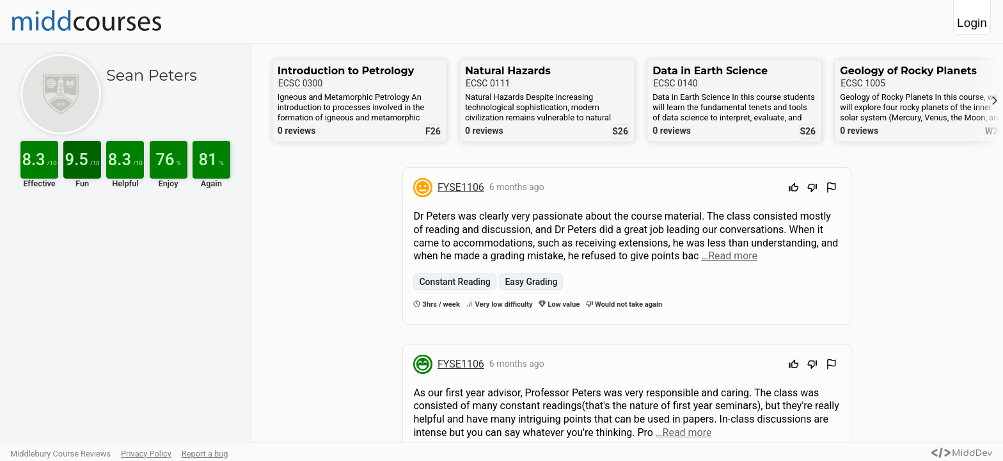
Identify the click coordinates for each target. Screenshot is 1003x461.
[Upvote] (793, 189)
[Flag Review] (831, 189)
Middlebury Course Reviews (60, 453)
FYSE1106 (461, 187)
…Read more (729, 256)
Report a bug (205, 453)
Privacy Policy (146, 453)
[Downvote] (812, 189)
